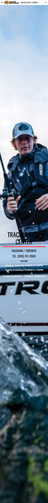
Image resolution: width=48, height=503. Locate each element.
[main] (24, 254)
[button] (2, 2)
